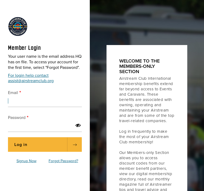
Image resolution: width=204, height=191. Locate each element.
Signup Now (26, 161)
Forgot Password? (63, 161)
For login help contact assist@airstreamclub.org (31, 78)
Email (13, 92)
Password (17, 117)
